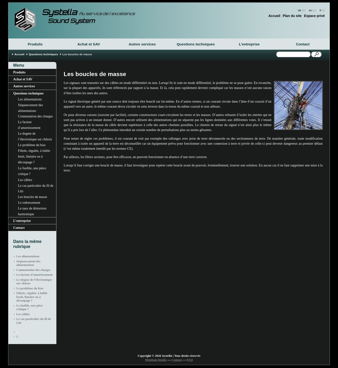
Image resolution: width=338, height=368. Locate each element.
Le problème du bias (31, 145)
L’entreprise (249, 44)
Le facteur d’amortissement (29, 125)
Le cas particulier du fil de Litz (35, 188)
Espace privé (314, 16)
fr (320, 10)
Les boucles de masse (32, 197)
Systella (88, 12)
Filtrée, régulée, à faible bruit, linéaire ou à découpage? (34, 156)
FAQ (190, 360)
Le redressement (29, 202)
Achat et (88, 44)
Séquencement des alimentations (30, 108)
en (310, 10)
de (299, 10)
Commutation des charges (35, 116)
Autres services (142, 44)
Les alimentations (30, 99)
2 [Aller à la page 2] (17, 336)
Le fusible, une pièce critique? (32, 171)
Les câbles (25, 180)
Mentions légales (156, 360)
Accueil (274, 16)
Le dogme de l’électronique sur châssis (35, 136)
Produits (35, 44)
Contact (303, 44)
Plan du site (292, 16)
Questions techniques (196, 44)
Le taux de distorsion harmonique (32, 211)
